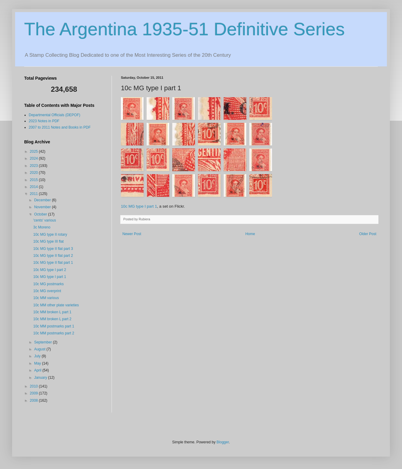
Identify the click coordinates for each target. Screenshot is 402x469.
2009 (34, 393)
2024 (34, 158)
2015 (34, 180)
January (41, 377)
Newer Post (131, 234)
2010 (34, 386)
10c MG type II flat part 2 (53, 256)
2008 (34, 400)
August (40, 349)
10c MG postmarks (48, 284)
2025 (34, 151)
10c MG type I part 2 (49, 270)
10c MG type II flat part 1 (53, 262)
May (38, 363)
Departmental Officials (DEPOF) (54, 115)
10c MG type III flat (48, 241)
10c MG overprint (47, 291)
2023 (34, 166)
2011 (34, 194)
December (43, 200)
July (38, 356)
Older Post (367, 234)
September (43, 342)
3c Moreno (41, 227)
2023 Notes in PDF (44, 121)
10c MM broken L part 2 (52, 319)
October (41, 214)
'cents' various (44, 220)
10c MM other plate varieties (56, 305)
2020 (34, 173)
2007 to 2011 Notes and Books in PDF (60, 127)
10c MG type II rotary (50, 234)
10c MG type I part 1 (139, 206)
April (38, 370)
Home (250, 234)
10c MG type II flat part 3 (53, 249)
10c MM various (46, 298)
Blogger (222, 442)
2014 (34, 187)
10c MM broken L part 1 (52, 312)
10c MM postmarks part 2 (53, 333)
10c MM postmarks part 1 (53, 326)
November (43, 207)
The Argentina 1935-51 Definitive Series (184, 29)
